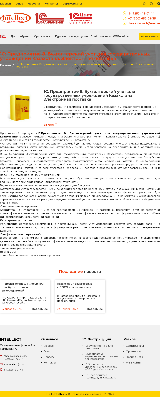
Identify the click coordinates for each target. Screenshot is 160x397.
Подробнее (40, 309)
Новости (34, 3)
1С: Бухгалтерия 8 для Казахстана (99, 347)
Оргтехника (42, 36)
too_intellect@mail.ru (144, 23)
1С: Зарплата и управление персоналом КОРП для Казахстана (101, 367)
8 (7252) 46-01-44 (142, 13)
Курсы (59, 36)
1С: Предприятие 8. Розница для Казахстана (101, 376)
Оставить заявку (149, 36)
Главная (5, 3)
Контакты (51, 3)
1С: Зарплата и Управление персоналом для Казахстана (101, 356)
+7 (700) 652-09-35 (142, 18)
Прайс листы (99, 36)
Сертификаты (72, 3)
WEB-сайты (121, 36)
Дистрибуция (20, 36)
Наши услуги (77, 36)
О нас (19, 3)
